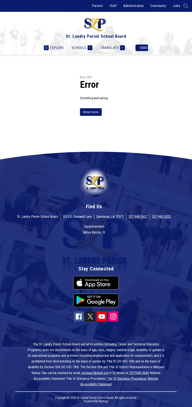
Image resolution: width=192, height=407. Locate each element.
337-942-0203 (161, 217)
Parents (97, 6)
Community (158, 6)
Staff (113, 6)
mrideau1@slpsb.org (94, 373)
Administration (133, 6)
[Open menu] (54, 47)
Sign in (144, 48)
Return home (91, 112)
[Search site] (186, 5)
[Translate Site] (112, 47)
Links (176, 6)
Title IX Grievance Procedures (127, 379)
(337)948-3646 (139, 373)
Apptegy (103, 401)
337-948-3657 (137, 217)
